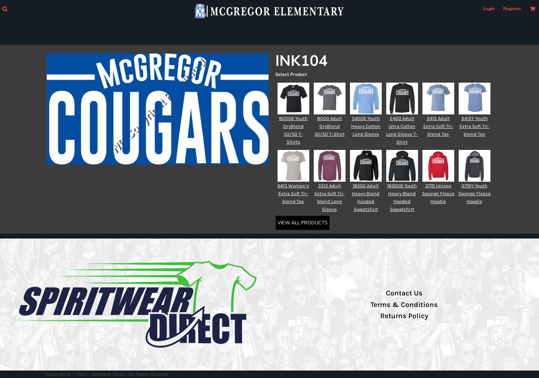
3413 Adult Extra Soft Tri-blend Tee (438, 126)
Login (489, 9)
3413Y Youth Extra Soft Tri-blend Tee (474, 126)
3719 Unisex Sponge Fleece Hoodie (438, 193)
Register (512, 9)
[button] (4, 9)
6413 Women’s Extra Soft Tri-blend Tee (293, 193)
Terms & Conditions (404, 305)
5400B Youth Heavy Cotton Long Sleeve (366, 126)
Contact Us (404, 293)
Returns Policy (404, 316)
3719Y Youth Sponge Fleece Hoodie (474, 193)
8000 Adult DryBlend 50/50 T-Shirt (330, 126)
